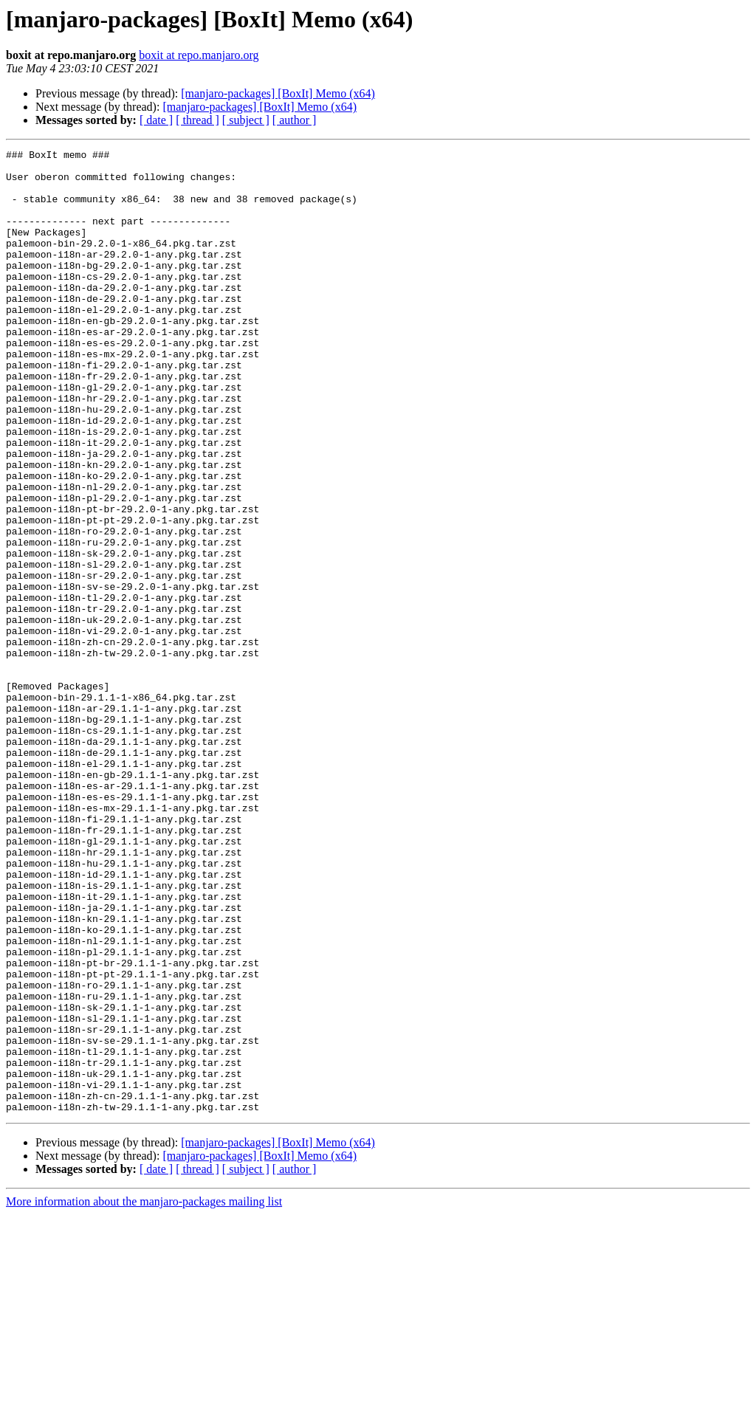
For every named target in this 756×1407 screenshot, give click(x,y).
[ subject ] (245, 120)
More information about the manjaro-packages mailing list (144, 1394)
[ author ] (294, 120)
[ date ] (156, 120)
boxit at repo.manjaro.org (198, 55)
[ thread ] (197, 120)
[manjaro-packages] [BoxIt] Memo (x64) (278, 93)
